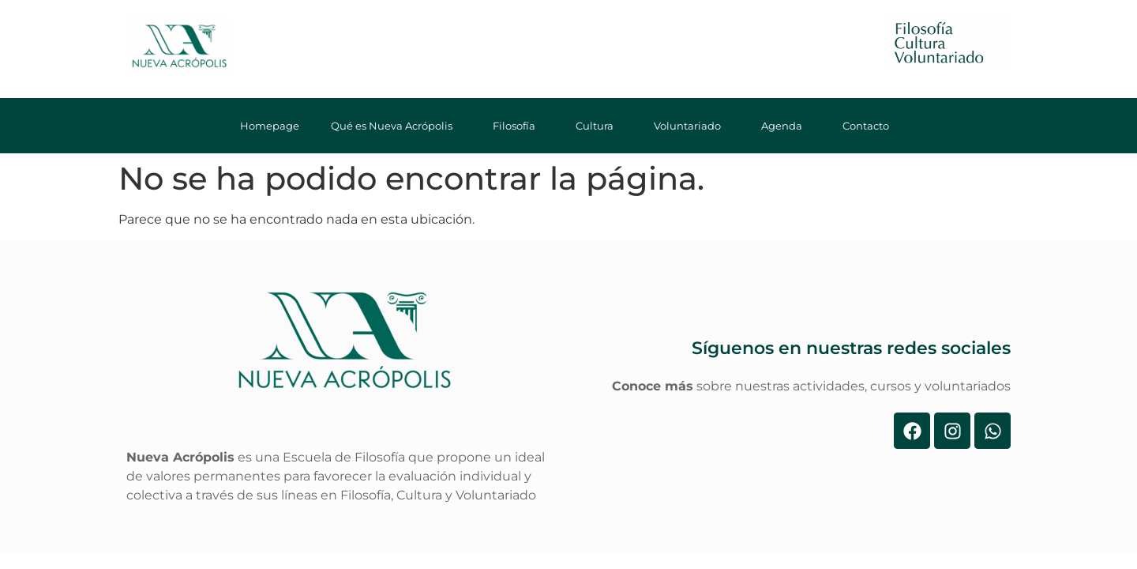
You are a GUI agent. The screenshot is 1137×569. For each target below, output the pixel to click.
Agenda (786, 126)
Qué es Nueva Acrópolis (396, 126)
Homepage (269, 125)
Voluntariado (692, 126)
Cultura (599, 126)
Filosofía (518, 126)
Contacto (870, 126)
